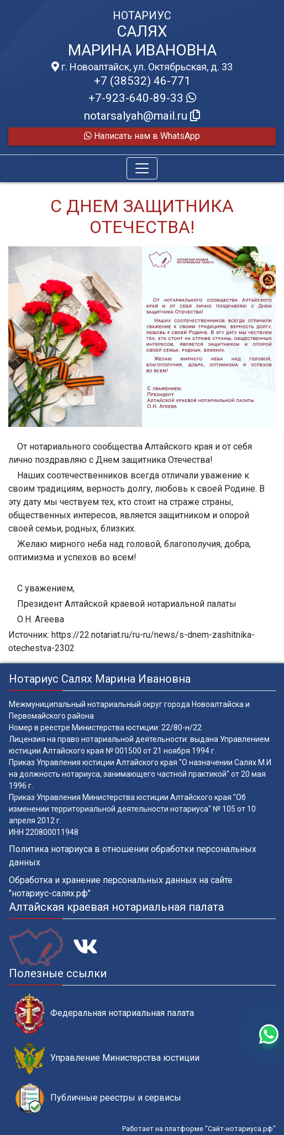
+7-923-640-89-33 (142, 98)
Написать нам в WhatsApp (142, 136)
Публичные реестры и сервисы (97, 1098)
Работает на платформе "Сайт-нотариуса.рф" (199, 1128)
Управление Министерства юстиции (106, 1058)
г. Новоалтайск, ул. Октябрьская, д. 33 (142, 67)
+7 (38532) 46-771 (142, 80)
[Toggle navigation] (142, 168)
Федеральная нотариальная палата (104, 1013)
